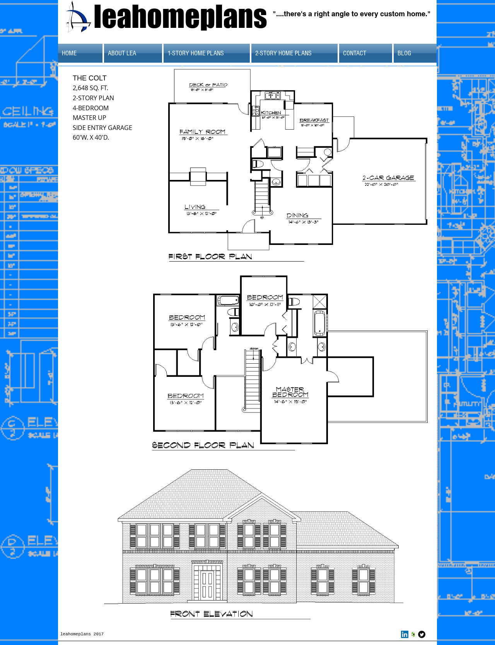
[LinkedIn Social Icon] (404, 634)
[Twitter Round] (421, 634)
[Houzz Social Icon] (413, 634)
